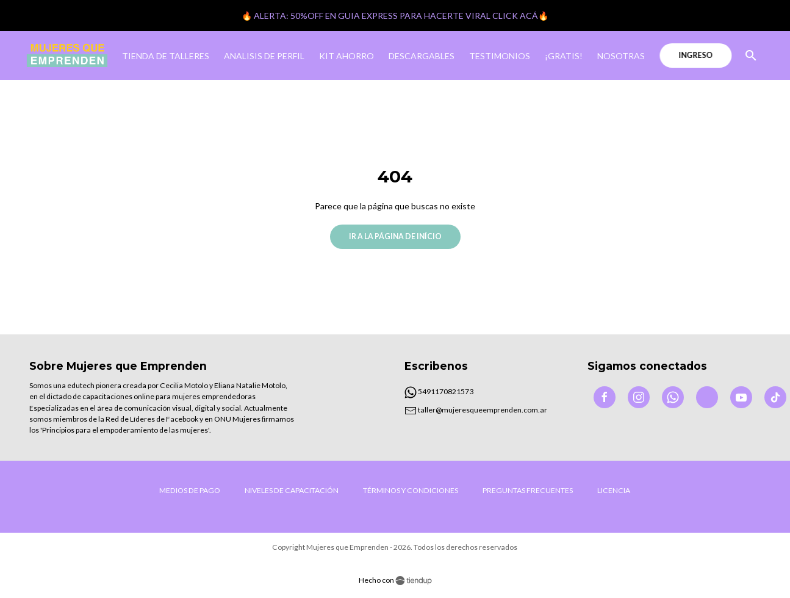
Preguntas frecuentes (528, 490)
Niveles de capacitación (292, 490)
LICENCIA (613, 490)
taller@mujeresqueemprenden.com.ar (475, 409)
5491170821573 (438, 391)
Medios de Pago (189, 490)
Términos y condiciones (410, 490)
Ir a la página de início (395, 236)
